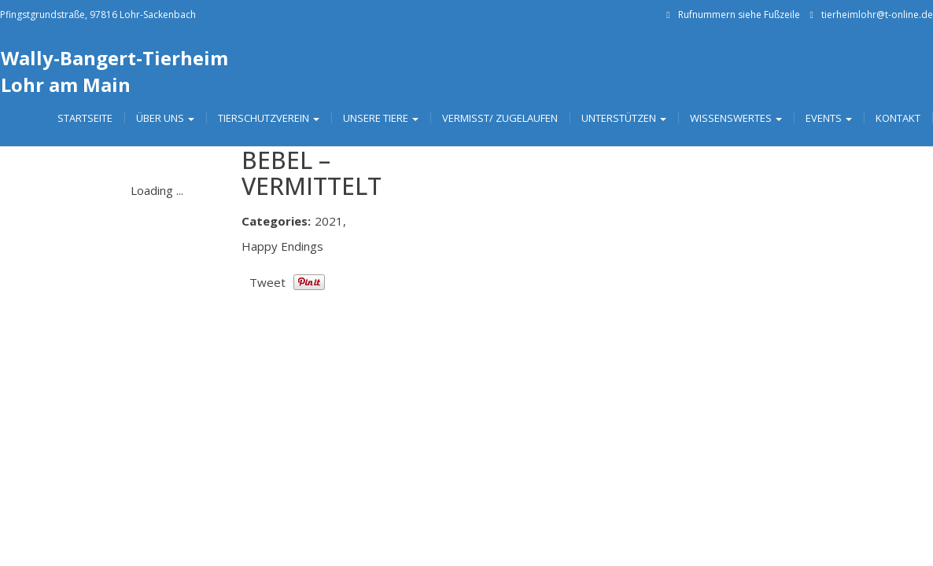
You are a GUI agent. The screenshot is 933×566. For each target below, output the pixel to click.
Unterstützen (623, 118)
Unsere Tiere (381, 118)
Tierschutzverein (268, 118)
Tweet (267, 282)
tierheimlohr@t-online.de (877, 14)
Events (829, 118)
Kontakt (898, 118)
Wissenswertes (736, 118)
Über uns (165, 118)
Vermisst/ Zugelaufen (500, 118)
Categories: (276, 221)
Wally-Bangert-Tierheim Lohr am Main (114, 71)
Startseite (84, 118)
